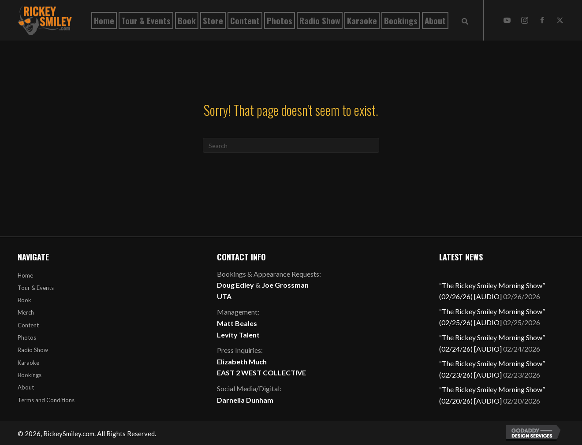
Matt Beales (237, 323)
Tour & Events (36, 287)
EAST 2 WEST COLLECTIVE (261, 372)
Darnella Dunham (245, 400)
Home (25, 275)
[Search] (291, 145)
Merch (26, 312)
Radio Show (33, 349)
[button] (507, 20)
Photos (27, 337)
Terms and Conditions (46, 400)
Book (24, 300)
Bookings (29, 374)
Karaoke (28, 362)
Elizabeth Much (242, 361)
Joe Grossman (285, 285)
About (26, 387)
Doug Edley (235, 285)
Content (28, 325)
